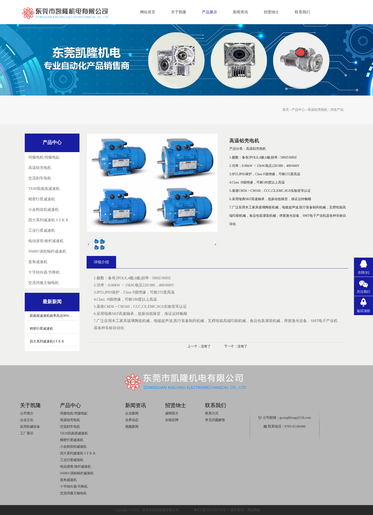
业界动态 (131, 420)
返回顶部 (363, 311)
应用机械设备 (30, 426)
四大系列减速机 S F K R (48, 220)
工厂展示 (26, 433)
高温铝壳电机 (318, 109)
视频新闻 (131, 426)
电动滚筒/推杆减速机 (46, 241)
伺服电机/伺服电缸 (44, 157)
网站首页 (147, 12)
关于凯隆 (178, 12)
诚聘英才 (171, 413)
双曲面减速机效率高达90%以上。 (54, 316)
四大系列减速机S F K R (47, 341)
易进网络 (253, 510)
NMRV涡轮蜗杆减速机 (47, 251)
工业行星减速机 (41, 230)
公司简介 (26, 413)
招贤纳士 (271, 12)
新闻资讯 (240, 12)
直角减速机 (37, 262)
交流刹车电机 (39, 178)
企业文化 (26, 420)
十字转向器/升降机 (44, 272)
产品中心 (298, 109)
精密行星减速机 (41, 199)
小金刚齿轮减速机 (43, 209)
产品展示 (209, 12)
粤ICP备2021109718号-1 (211, 510)
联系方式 (211, 413)
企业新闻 (131, 413)
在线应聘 (171, 420)
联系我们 (302, 12)
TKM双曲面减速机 (44, 189)
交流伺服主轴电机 (43, 283)
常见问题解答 (215, 420)
